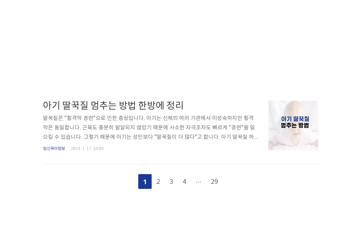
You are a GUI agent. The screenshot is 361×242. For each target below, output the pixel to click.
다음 (233, 180)
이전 (127, 180)
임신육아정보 (54, 149)
